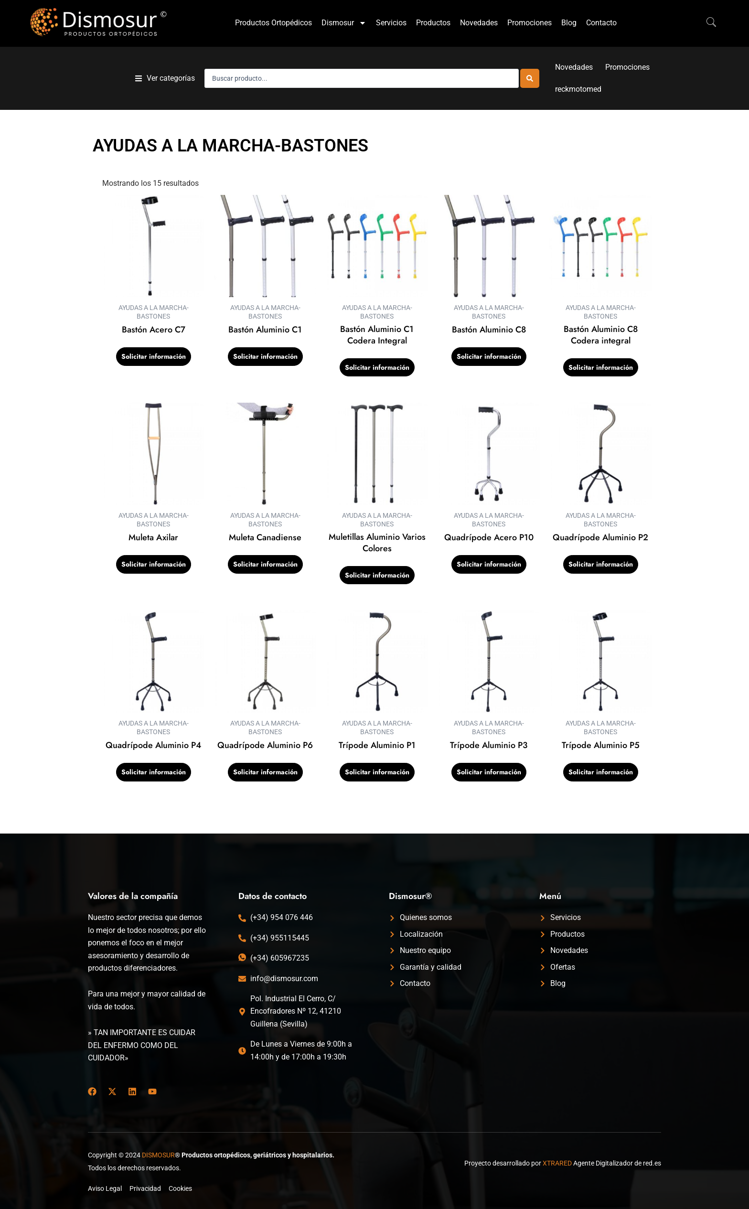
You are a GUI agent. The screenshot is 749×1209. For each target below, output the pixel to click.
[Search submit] (529, 78)
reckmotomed (578, 89)
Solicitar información (153, 357)
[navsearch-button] (706, 22)
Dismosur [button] (343, 23)
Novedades (479, 22)
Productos (433, 22)
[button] (165, 78)
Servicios (391, 22)
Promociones (529, 22)
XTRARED (557, 1163)
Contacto (601, 22)
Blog (569, 22)
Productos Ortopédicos (273, 22)
